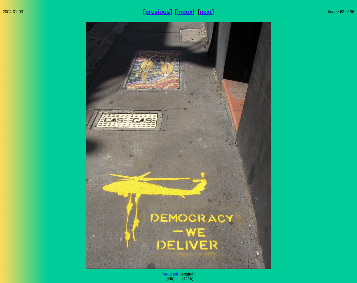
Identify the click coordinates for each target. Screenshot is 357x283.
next (206, 11)
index (185, 11)
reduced (170, 274)
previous (157, 11)
